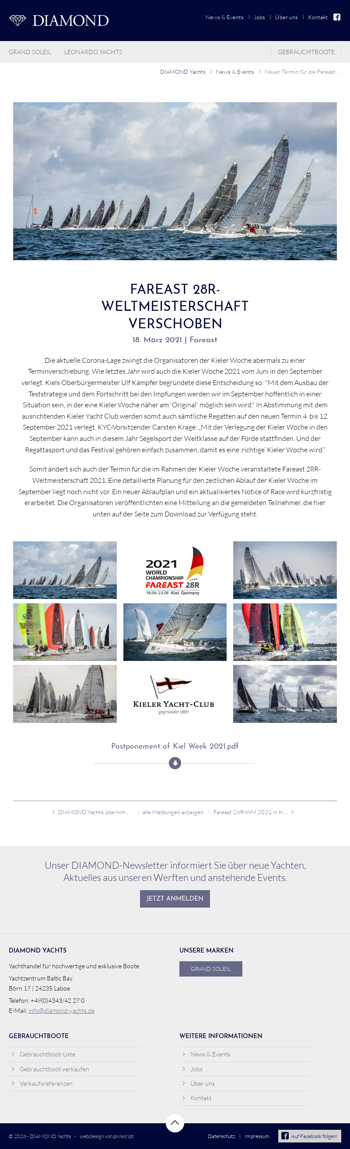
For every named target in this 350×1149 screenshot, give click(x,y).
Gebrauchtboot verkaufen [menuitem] (50, 1069)
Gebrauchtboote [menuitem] (306, 51)
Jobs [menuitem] (259, 17)
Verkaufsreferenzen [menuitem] (42, 1083)
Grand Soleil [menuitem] (30, 51)
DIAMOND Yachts (183, 71)
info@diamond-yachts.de (61, 1010)
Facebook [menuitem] (337, 17)
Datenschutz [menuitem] (221, 1136)
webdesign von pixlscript (106, 1136)
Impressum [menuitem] (257, 1136)
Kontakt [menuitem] (318, 17)
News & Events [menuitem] (225, 17)
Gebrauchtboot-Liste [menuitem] (43, 1054)
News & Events (235, 71)
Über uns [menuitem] (286, 17)
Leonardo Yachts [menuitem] (93, 51)
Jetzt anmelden (175, 899)
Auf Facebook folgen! (309, 1136)
